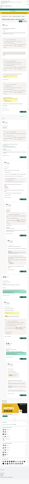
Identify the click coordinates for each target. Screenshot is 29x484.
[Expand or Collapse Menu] (1, 8)
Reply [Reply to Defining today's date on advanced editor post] (24, 113)
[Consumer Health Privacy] (10, 481)
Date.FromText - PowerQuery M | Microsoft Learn (9, 148)
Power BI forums (5, 16)
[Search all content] (19, 11)
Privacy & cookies (2, 477)
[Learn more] (5, 420)
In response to (7, 166)
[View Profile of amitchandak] (7, 280)
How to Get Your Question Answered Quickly (8, 428)
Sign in (20, 9)
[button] (20, 21)
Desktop (23, 16)
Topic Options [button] (24, 21)
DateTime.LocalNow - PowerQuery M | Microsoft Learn (9, 149)
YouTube (20, 294)
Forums (10, 16)
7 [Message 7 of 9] (6, 199)
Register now (25, 13)
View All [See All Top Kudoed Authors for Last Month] (4, 460)
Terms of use (1, 478)
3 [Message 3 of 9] (6, 340)
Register (18, 9)
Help (22, 9)
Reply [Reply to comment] (24, 159)
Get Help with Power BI (16, 16)
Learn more (2, 3)
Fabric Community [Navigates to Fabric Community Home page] (8, 5)
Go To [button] (25, 9)
